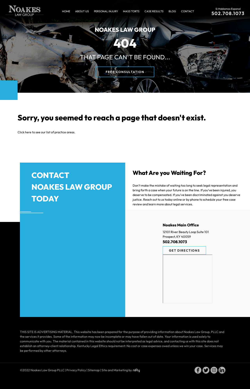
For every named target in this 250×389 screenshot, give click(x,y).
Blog (172, 11)
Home (66, 11)
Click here (24, 132)
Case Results (154, 11)
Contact (187, 11)
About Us (82, 11)
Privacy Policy (76, 370)
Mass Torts (131, 11)
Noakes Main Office (181, 225)
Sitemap (94, 370)
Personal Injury (106, 11)
